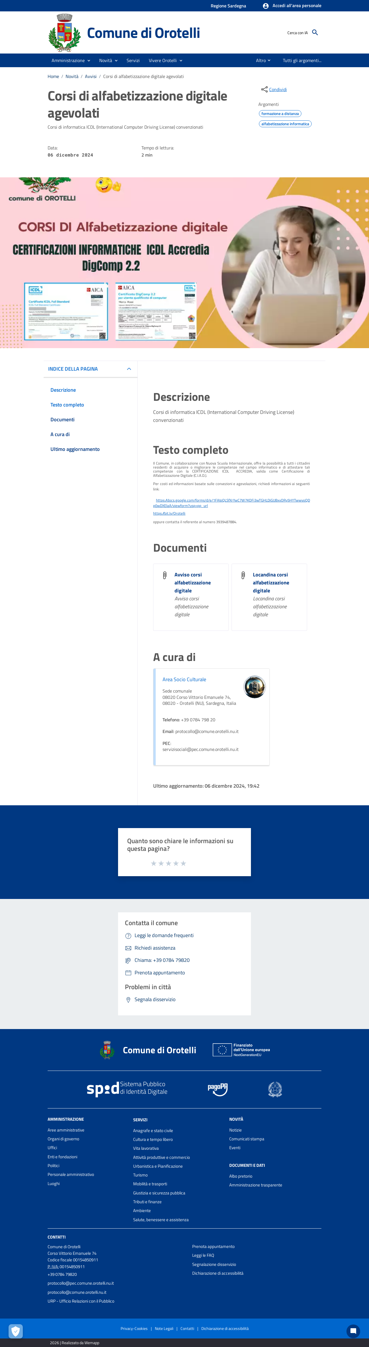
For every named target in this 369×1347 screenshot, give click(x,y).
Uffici (52, 1147)
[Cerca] (315, 32)
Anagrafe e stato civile (153, 1130)
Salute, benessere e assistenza (161, 1219)
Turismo (140, 1175)
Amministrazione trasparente (255, 1185)
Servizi (140, 1119)
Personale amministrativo (71, 1174)
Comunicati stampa (246, 1138)
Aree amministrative (66, 1130)
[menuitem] (259, 60)
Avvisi (91, 76)
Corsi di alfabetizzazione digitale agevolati (143, 76)
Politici (53, 1165)
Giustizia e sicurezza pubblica (159, 1193)
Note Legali (164, 1328)
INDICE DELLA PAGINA (73, 369)
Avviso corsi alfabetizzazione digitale (193, 582)
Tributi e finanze (147, 1201)
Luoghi (54, 1183)
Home (53, 76)
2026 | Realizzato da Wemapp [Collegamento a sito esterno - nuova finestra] (74, 1343)
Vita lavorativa (146, 1148)
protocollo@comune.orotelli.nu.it (77, 1292)
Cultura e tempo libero (153, 1139)
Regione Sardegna (228, 5)
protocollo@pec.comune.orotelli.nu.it (81, 1283)
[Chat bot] (353, 1331)
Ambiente (142, 1210)
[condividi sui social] (273, 89)
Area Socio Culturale (184, 679)
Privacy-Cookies (134, 1328)
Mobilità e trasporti (150, 1183)
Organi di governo (63, 1138)
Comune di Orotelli (143, 32)
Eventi (234, 1147)
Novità (72, 76)
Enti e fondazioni (62, 1156)
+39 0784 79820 (62, 1274)
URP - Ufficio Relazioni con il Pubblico (81, 1301)
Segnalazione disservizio (214, 1264)
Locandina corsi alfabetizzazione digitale (271, 582)
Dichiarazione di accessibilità (218, 1273)
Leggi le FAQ (203, 1255)
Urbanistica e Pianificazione (158, 1166)
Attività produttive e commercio (161, 1157)
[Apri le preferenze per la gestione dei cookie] (16, 1331)
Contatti (57, 1237)
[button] (291, 6)
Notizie (235, 1130)
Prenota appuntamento (213, 1246)
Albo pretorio (240, 1176)
